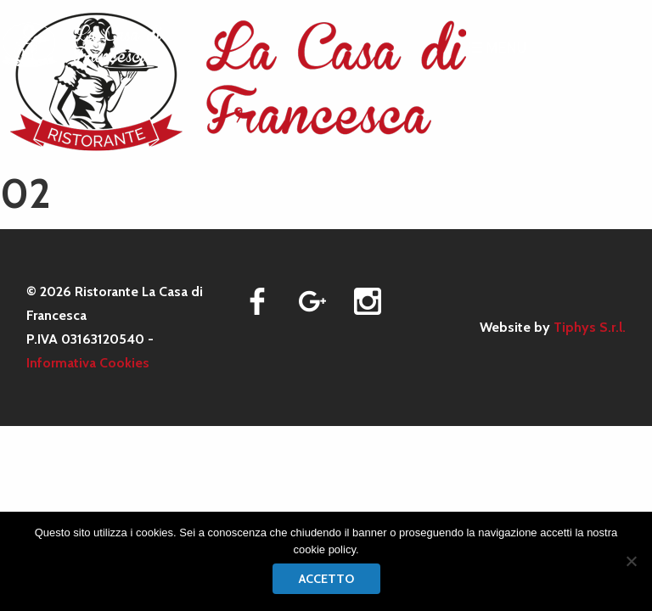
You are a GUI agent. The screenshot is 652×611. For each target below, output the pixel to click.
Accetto (326, 578)
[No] (630, 560)
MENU (497, 48)
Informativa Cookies (87, 363)
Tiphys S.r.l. (590, 327)
